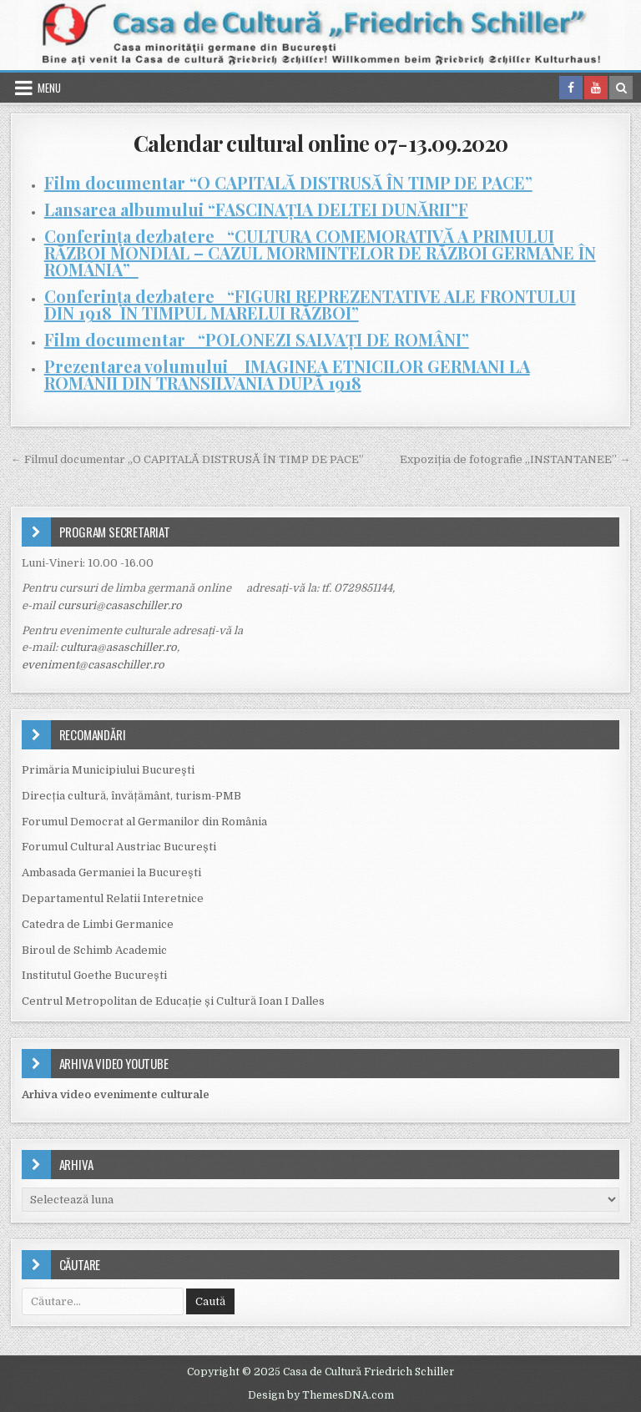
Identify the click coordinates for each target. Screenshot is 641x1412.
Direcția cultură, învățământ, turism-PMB (131, 795)
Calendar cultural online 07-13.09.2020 (321, 143)
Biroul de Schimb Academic (94, 950)
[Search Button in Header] (621, 87)
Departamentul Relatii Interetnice (113, 898)
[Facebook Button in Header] (571, 87)
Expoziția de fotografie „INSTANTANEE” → (515, 459)
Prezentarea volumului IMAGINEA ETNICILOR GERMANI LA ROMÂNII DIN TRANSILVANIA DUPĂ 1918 (287, 374)
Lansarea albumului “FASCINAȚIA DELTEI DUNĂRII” (251, 209)
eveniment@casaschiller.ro (93, 664)
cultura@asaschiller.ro (118, 647)
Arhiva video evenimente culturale (115, 1094)
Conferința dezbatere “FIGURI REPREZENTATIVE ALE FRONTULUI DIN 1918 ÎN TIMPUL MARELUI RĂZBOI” (310, 304)
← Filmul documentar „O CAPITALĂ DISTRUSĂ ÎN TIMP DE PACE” (187, 459)
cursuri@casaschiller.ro (120, 605)
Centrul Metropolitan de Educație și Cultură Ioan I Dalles (173, 1001)
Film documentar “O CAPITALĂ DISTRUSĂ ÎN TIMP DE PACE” (288, 182)
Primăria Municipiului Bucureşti (108, 770)
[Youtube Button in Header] (596, 87)
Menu (49, 87)
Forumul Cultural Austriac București (119, 846)
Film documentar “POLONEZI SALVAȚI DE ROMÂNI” (256, 339)
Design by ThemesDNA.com (321, 1395)
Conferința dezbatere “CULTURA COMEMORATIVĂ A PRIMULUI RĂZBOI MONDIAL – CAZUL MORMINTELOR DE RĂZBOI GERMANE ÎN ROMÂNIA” (320, 252)
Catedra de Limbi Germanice (98, 924)
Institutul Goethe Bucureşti (94, 975)
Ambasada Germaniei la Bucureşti (111, 872)
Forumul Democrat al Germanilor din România (144, 821)
